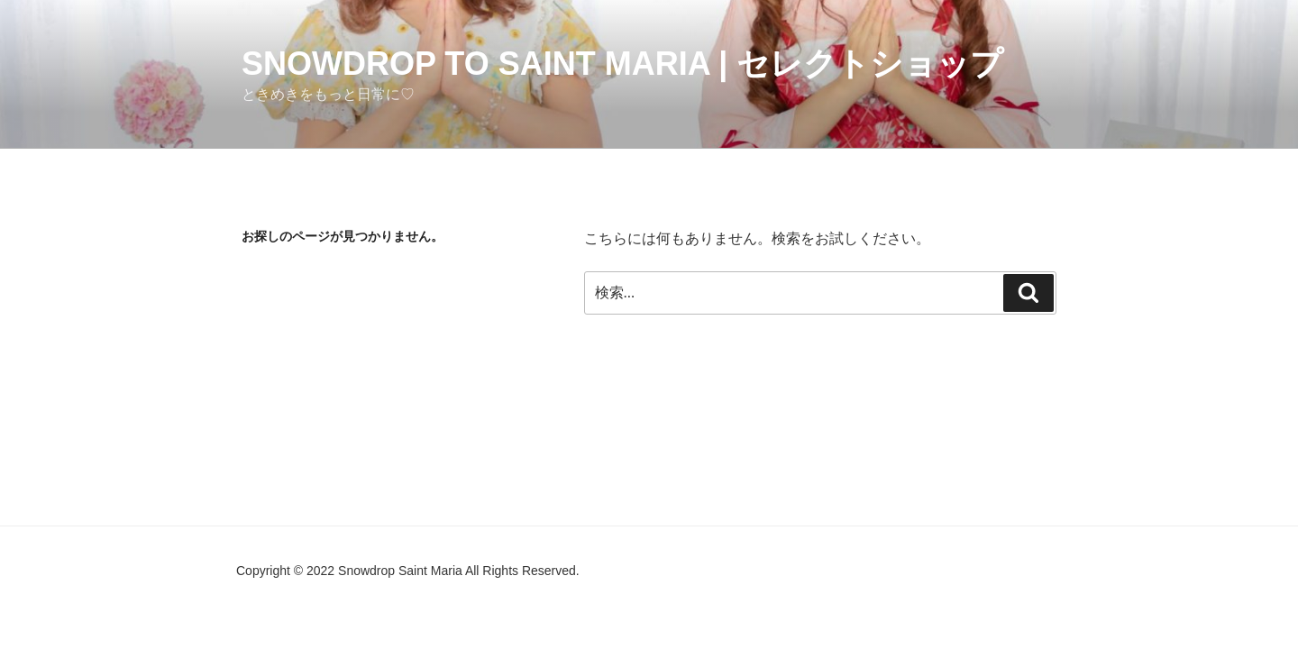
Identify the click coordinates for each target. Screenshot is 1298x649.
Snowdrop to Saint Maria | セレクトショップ (622, 63)
